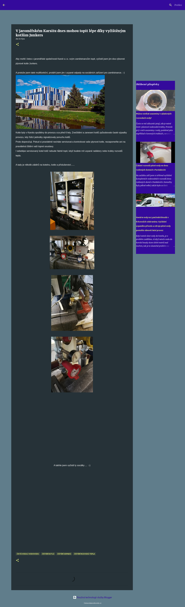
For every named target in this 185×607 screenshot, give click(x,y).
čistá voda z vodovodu (28, 554)
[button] (17, 44)
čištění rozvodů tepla (84, 554)
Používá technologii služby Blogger (92, 597)
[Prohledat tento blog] (168, 5)
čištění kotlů (48, 554)
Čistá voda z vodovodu (32, 5)
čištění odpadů (64, 554)
